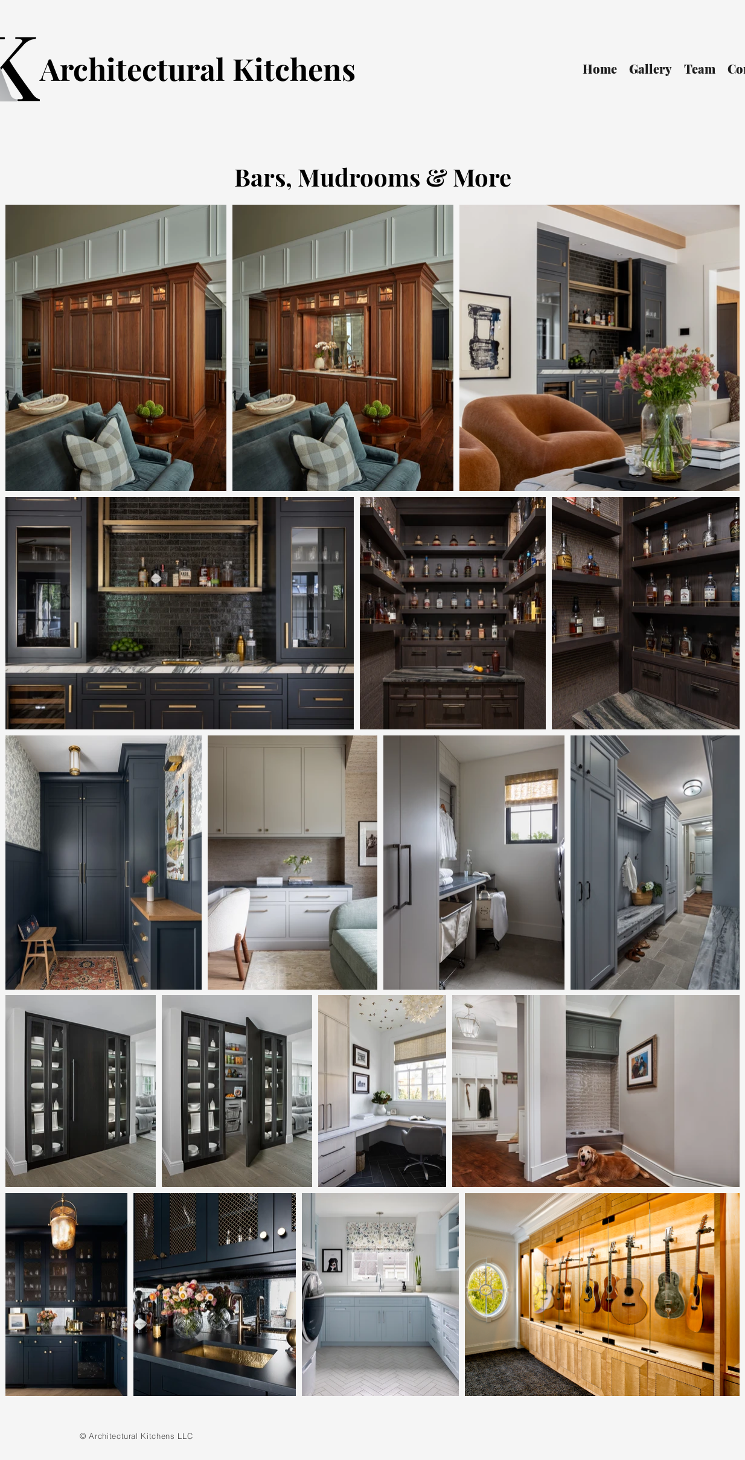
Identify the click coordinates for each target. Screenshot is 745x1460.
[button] (650, 68)
